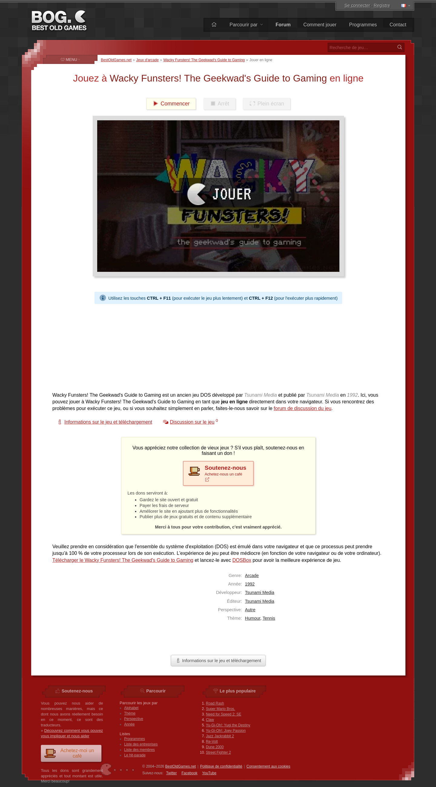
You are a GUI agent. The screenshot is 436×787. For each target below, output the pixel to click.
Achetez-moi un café (69, 753)
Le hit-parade (135, 755)
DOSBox (241, 560)
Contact (398, 24)
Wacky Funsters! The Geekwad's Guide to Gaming (204, 60)
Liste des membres (139, 750)
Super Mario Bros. (220, 709)
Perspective (133, 719)
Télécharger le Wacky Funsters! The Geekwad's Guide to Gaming (122, 560)
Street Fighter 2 (218, 752)
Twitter (171, 773)
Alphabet (131, 708)
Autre (250, 609)
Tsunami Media (259, 592)
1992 (250, 584)
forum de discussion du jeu (302, 408)
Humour (252, 618)
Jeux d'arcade (147, 60)
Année (129, 724)
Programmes (363, 24)
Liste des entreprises (141, 744)
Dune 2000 (215, 747)
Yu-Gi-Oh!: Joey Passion (226, 731)
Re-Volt (212, 741)
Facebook (189, 773)
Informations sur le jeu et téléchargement (218, 660)
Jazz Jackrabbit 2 (220, 736)
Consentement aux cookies (268, 766)
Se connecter (357, 5)
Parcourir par (246, 24)
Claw (210, 720)
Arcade (252, 575)
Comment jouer (319, 24)
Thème (129, 713)
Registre (382, 5)
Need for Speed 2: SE (223, 714)
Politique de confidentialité (221, 766)
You (209, 773)
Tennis (269, 618)
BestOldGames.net (116, 60)
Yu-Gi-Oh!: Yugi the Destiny (228, 725)
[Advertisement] (216, 346)
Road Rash (215, 703)
